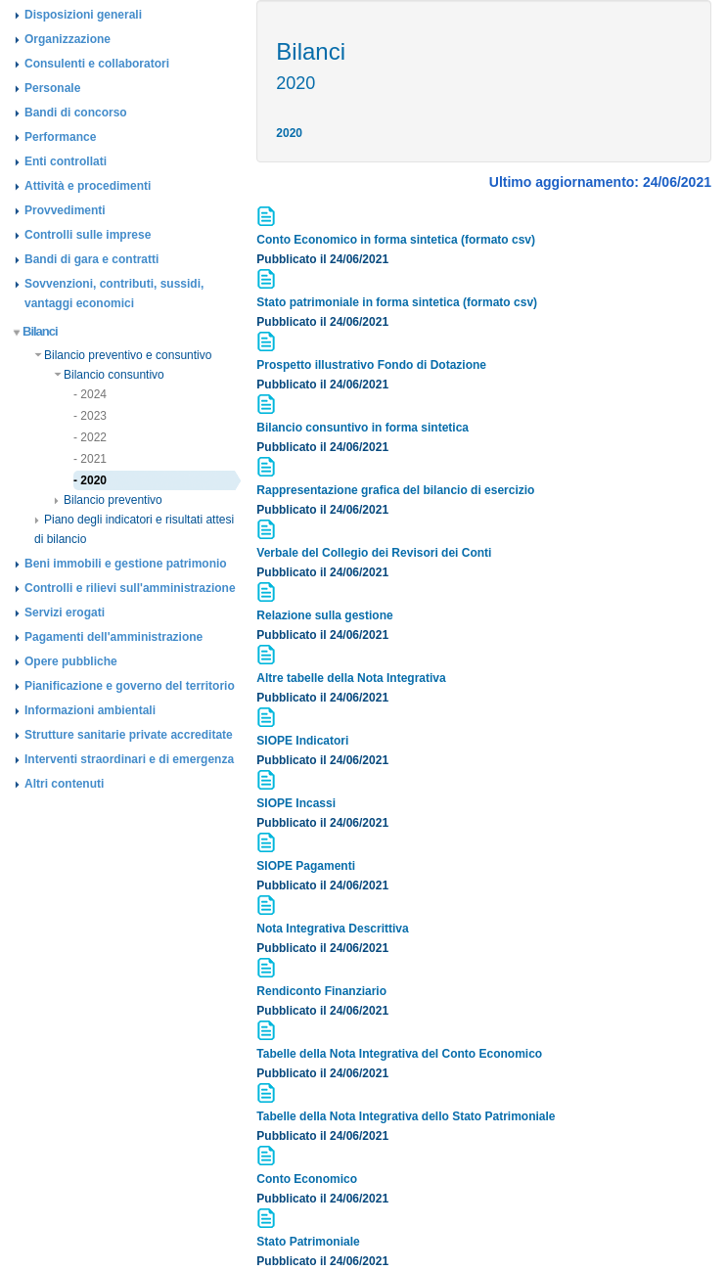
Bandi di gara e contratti (91, 259)
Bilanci (36, 331)
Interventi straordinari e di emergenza (129, 759)
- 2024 (90, 394)
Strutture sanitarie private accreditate (128, 735)
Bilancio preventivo (108, 500)
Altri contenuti (64, 784)
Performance (60, 137)
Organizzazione (67, 39)
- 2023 (90, 416)
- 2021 (90, 459)
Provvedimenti (65, 210)
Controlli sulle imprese (87, 235)
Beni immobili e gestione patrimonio (125, 563)
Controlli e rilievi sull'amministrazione (130, 588)
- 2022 (90, 437)
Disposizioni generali (83, 15)
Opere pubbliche (70, 661)
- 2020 (90, 480)
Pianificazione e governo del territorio (129, 686)
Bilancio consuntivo (109, 375)
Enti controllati (65, 161)
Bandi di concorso (75, 112)
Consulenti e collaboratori (96, 63)
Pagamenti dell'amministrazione (113, 637)
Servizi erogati (64, 612)
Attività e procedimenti (87, 186)
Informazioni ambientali (90, 710)
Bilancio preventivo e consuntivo (122, 355)
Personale (52, 88)
